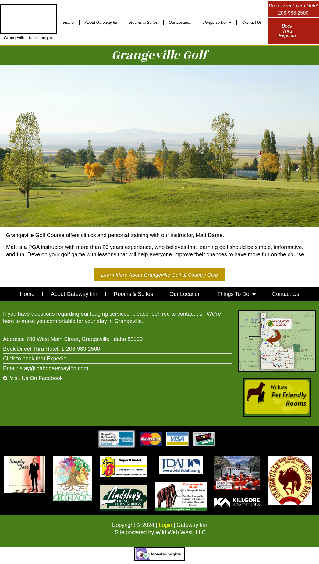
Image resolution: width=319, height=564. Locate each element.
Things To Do (216, 23)
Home (68, 22)
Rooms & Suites (143, 22)
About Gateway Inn (102, 22)
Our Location (180, 22)
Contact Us (252, 22)
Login (165, 526)
